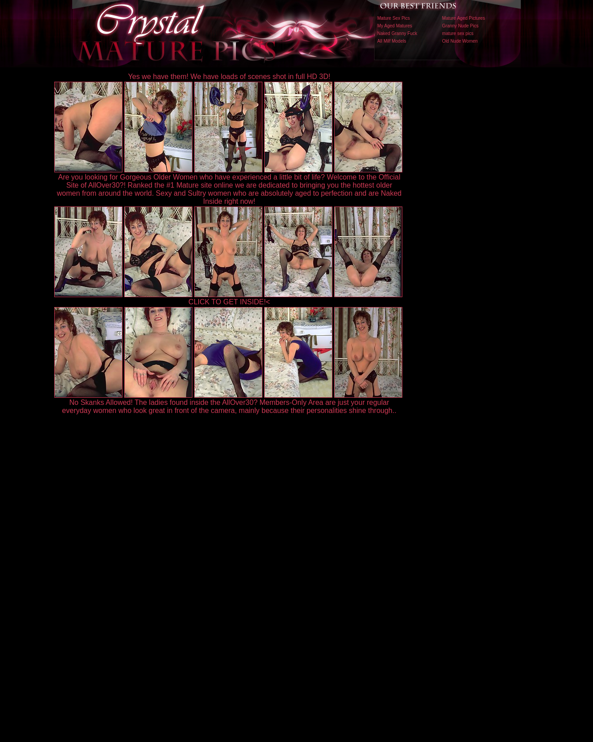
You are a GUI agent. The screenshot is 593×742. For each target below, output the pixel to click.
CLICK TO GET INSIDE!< (229, 302)
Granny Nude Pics (460, 25)
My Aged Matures (394, 25)
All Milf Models (391, 41)
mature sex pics (458, 33)
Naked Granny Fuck (397, 33)
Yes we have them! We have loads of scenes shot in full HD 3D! (229, 76)
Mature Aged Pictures (463, 18)
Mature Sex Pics (393, 18)
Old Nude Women (460, 41)
